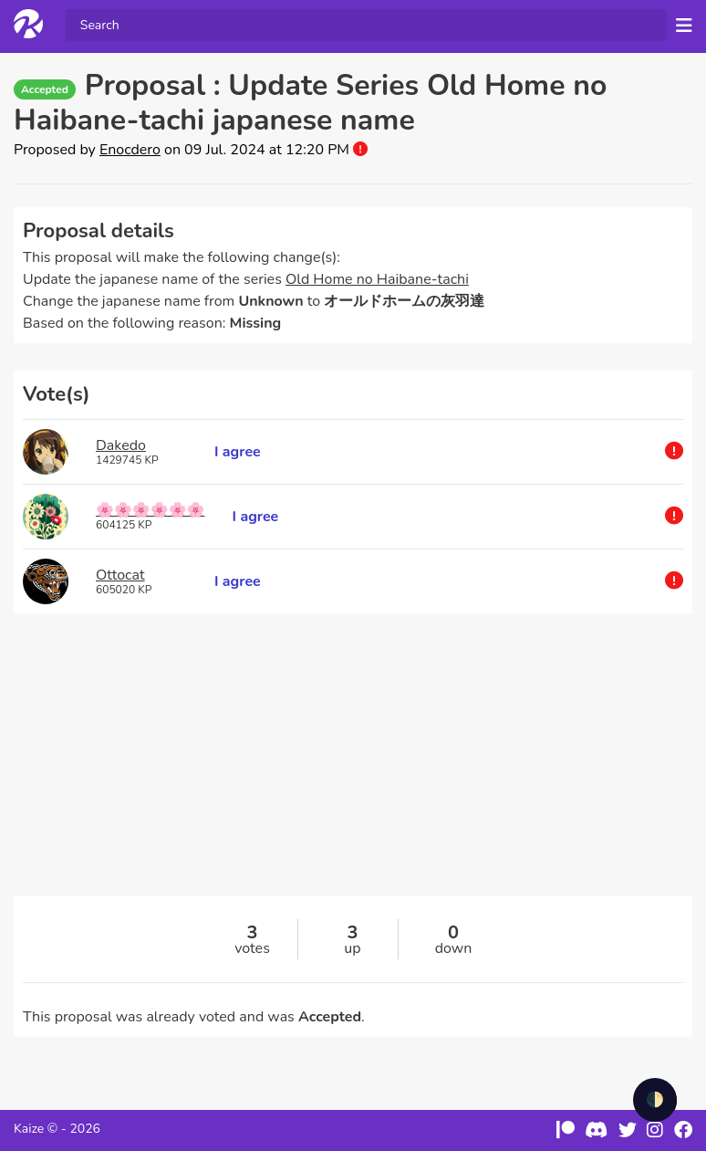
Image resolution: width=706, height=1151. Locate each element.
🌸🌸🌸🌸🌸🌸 (150, 510)
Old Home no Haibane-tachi (377, 279)
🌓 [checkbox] (655, 1100)
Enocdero (130, 150)
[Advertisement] (353, 768)
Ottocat (120, 575)
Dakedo (121, 445)
